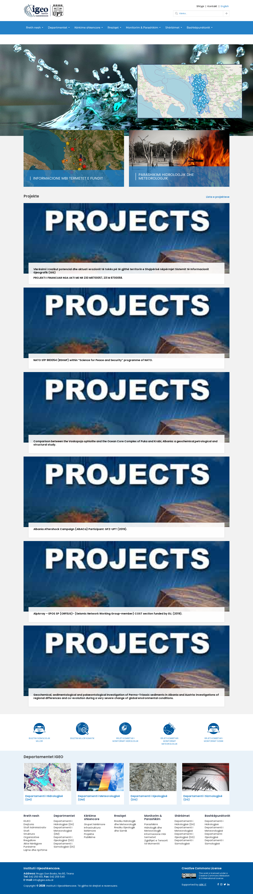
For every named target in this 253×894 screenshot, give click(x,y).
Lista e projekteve (217, 197)
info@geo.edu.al (43, 880)
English (225, 6)
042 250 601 (36, 876)
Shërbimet (172, 27)
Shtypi (200, 6)
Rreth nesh (33, 27)
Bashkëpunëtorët (198, 27)
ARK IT (202, 884)
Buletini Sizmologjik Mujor (39, 739)
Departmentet (57, 27)
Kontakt (212, 6)
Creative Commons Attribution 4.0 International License (214, 877)
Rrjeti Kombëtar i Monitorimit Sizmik (213, 739)
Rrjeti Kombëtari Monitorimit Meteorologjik (169, 741)
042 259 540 (57, 876)
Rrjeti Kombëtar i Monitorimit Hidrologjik (125, 739)
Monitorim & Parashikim (142, 27)
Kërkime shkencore (87, 27)
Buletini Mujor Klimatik (82, 738)
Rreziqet (113, 27)
